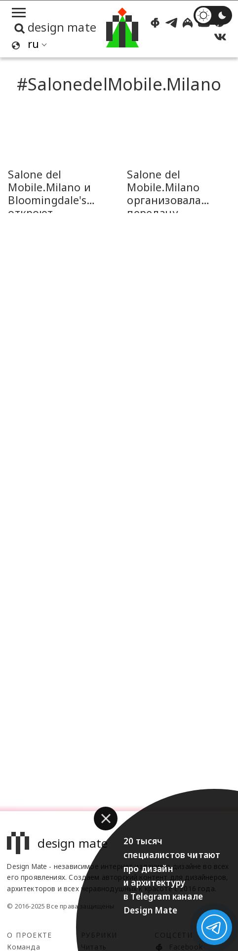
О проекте (29, 935)
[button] (106, 818)
